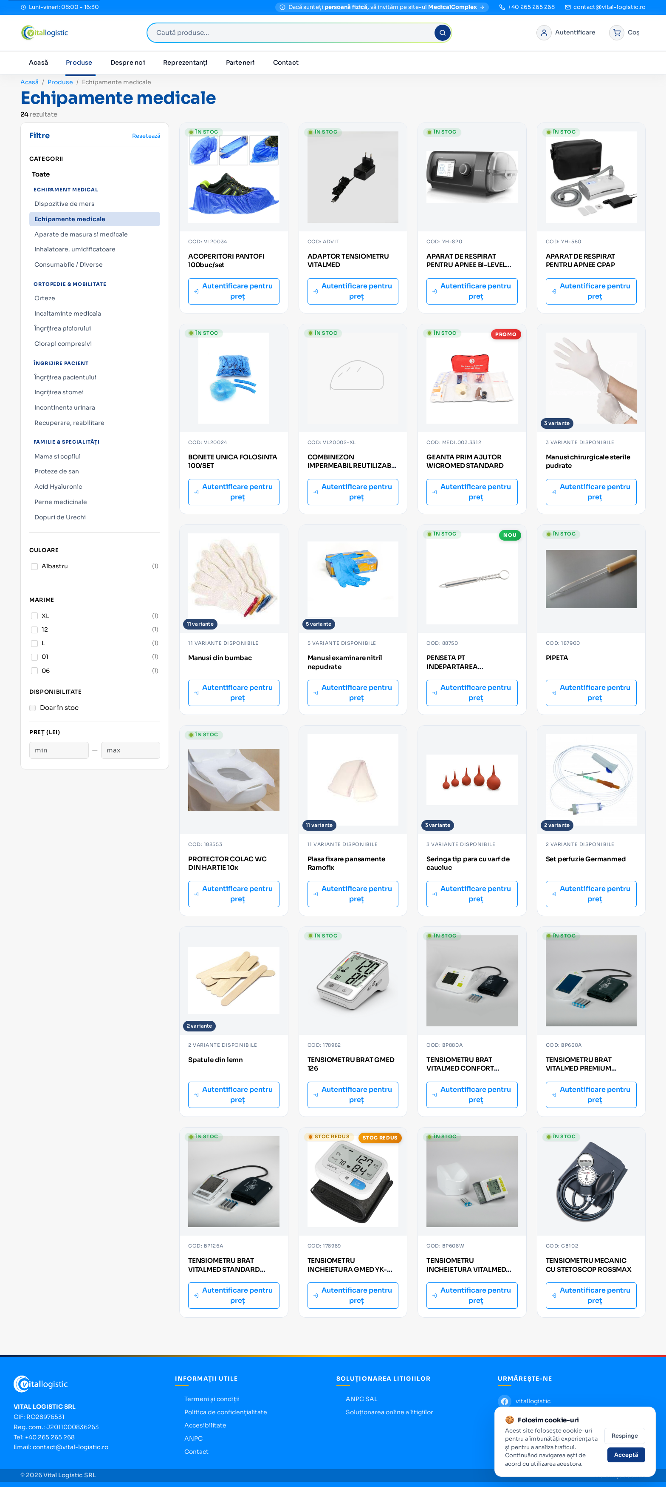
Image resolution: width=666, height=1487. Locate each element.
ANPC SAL (362, 1399)
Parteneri (240, 62)
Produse (79, 62)
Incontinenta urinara (64, 407)
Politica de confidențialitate (225, 1412)
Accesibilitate (205, 1425)
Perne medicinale (60, 502)
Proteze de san (56, 471)
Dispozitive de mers (64, 204)
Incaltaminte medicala (67, 313)
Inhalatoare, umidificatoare (75, 249)
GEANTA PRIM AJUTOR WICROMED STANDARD (465, 461)
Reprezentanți (185, 62)
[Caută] (443, 33)
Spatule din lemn (215, 1060)
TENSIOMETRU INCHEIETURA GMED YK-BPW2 (347, 1269)
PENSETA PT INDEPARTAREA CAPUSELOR (452, 666)
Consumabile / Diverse (68, 264)
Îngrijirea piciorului (62, 328)
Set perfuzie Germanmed (586, 859)
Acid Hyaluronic (58, 486)
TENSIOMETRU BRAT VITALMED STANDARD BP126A (224, 1269)
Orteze (44, 298)
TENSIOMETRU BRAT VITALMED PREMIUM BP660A (579, 1068)
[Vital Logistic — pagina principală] (44, 32)
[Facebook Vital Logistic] (524, 1401)
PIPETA (557, 658)
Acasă (38, 62)
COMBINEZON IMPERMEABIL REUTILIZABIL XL (352, 466)
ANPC (193, 1438)
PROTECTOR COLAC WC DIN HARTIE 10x (227, 863)
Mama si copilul (57, 456)
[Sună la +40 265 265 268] (526, 7)
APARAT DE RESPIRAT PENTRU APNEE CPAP (580, 260)
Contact (286, 62)
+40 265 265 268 (50, 1437)
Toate (41, 174)
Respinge (625, 1435)
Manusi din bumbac (220, 658)
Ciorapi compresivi (63, 344)
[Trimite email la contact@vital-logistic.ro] (605, 7)
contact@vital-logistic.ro (70, 1447)
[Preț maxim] (131, 750)
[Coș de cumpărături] (624, 33)
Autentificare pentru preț (233, 291)
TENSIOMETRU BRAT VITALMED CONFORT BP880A (460, 1068)
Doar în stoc (59, 708)
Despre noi (127, 62)
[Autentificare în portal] (566, 33)
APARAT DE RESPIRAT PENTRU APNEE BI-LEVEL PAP (466, 265)
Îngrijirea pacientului (65, 377)
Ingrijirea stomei (59, 392)
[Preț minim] (59, 750)
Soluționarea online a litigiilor (389, 1412)
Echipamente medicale (69, 219)
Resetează (146, 136)
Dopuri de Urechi (60, 517)
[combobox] (299, 32)
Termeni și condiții (212, 1399)
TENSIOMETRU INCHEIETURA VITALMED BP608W (466, 1269)
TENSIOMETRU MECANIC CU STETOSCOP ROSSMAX (589, 1264)
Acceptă (626, 1455)
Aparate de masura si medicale (81, 234)
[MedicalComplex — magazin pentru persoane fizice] (382, 7)
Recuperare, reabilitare (69, 423)
